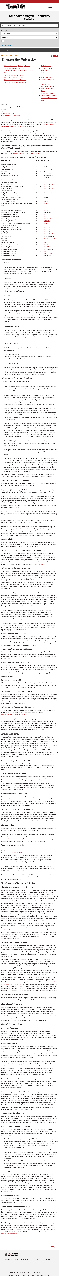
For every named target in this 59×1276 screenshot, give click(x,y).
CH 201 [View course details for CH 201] (46, 238)
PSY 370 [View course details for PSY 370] (46, 210)
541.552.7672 (24, 1259)
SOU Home (31, 1259)
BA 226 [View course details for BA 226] (46, 247)
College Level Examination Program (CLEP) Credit (19, 70)
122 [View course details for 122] (51, 169)
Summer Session (25, 126)
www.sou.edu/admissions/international (13, 715)
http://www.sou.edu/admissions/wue (12, 852)
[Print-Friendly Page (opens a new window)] (54, 56)
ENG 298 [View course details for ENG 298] (47, 186)
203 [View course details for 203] (53, 238)
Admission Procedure (10, 73)
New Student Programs (48, 93)
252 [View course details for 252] (52, 229)
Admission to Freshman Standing (14, 75)
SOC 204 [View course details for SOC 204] (47, 221)
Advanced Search (6, 45)
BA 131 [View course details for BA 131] (46, 245)
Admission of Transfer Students (13, 77)
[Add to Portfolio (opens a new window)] (52, 56)
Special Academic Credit (48, 95)
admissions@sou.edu (7, 113)
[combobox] (29, 25)
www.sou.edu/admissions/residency (12, 839)
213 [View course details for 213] (50, 253)
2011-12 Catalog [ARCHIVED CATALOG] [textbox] (14, 25)
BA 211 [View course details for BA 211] (46, 242)
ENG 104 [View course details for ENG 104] (47, 184)
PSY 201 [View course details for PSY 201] (46, 219)
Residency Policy (46, 77)
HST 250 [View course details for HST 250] (46, 204)
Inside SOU (39, 1259)
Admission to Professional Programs (15, 80)
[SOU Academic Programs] (15, 6)
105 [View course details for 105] (51, 184)
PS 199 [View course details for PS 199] (46, 201)
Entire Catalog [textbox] (6, 33)
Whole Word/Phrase (10, 41)
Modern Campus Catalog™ (44, 1275)
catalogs (11, 1275)
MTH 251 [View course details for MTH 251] (47, 227)
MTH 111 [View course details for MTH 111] (47, 232)
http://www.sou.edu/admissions (10, 115)
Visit (45, 1259)
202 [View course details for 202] (51, 219)
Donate (49, 1259)
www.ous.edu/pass (37, 564)
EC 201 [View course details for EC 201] (46, 216)
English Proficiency (46, 66)
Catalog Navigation (9, 50)
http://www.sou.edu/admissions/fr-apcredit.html (24, 153)
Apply (6, 1260)
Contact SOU (14, 1259)
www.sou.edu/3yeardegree (9, 1234)
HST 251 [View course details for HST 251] (46, 208)
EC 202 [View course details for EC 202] (46, 214)
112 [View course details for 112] (52, 234)
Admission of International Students (15, 82)
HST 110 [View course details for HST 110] (46, 223)
